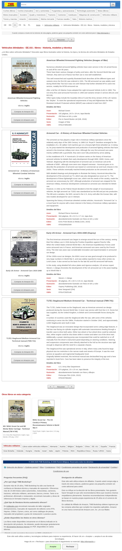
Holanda (20, 451)
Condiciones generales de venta (74, 467)
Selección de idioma (15, 467)
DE (5, 25)
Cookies (114, 467)
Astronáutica (33, 19)
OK (113, 4)
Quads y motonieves (37, 15)
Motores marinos (85, 19)
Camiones (62, 15)
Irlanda (37, 451)
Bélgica (71, 446)
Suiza (108, 451)
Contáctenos (50, 467)
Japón (57, 451)
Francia (112, 446)
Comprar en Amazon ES (23, 112)
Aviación (22, 19)
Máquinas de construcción (89, 15)
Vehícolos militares (109, 15)
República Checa (83, 451)
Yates (74, 19)
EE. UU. (95, 446)
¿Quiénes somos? (31, 467)
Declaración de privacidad (99, 467)
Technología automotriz (86, 11)
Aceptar (53, 547)
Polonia (65, 451)
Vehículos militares (51, 25)
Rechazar (70, 547)
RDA (73, 451)
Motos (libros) (103, 11)
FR (20, 25)
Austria (62, 446)
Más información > (103, 33)
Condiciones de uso (61, 471)
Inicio (38, 25)
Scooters (23, 15)
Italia (51, 451)
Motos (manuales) (10, 15)
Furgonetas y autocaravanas (63, 11)
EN (10, 25)
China (87, 446)
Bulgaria (79, 446)
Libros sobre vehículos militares (35, 446)
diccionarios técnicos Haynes (18, 527)
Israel (44, 451)
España (104, 446)
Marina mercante (47, 19)
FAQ (58, 467)
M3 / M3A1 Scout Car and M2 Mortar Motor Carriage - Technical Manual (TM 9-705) (16, 428)
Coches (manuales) (25, 11)
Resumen (61, 40)
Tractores (52, 15)
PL (29, 25)
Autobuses (72, 15)
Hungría (29, 451)
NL (24, 25)
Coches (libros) (9, 11)
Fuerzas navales (63, 19)
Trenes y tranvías (10, 19)
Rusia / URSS (98, 451)
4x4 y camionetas (42, 11)
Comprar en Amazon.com (24, 120)
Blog (42, 467)
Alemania (53, 446)
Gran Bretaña (8, 451)
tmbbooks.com (12, 506)
